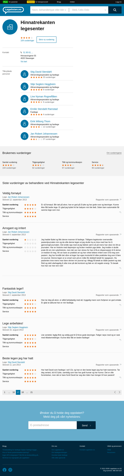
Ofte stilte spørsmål (58, 458)
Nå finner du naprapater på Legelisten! (15, 458)
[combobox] (48, 10)
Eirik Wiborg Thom (40, 121)
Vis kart (24, 61)
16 (14, 392)
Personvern (111, 452)
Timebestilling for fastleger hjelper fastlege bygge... (20, 450)
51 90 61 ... (28, 52)
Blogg (59, 2)
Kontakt (82, 446)
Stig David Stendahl (41, 71)
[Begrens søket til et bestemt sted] (88, 10)
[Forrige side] (115, 392)
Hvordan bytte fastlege (59, 455)
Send (85, 425)
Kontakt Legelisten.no (87, 450)
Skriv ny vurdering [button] (46, 40)
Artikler (72, 2)
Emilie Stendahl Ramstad (44, 109)
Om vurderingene (114, 153)
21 (32, 392)
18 (23, 392)
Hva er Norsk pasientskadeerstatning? (15, 452)
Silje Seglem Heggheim (43, 84)
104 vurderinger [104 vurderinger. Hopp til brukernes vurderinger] (27, 41)
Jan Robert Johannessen (43, 133)
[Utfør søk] (115, 10)
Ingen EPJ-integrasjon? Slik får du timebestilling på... (20, 455)
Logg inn (119, 2)
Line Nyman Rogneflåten (43, 96)
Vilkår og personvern (114, 446)
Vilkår (109, 450)
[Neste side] (119, 392)
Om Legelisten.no (58, 450)
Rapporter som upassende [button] (107, 200)
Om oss (54, 446)
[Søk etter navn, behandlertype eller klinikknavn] (48, 10)
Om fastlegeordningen (59, 452)
